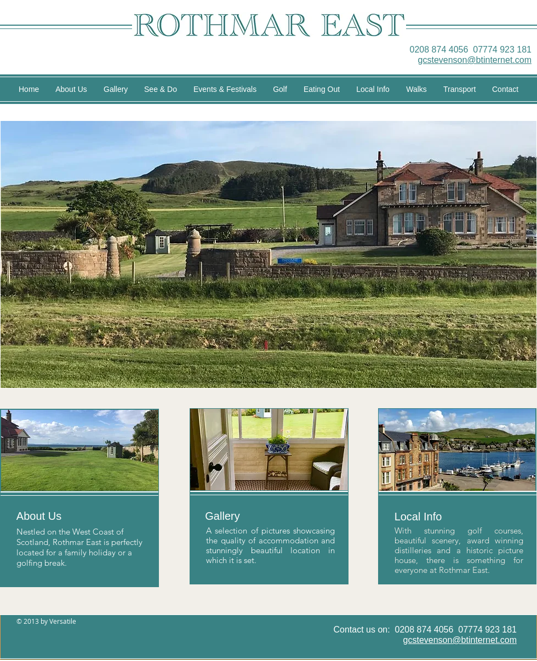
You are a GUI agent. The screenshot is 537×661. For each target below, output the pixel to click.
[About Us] (39, 516)
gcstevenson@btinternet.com (475, 60)
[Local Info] (418, 516)
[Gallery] (222, 516)
